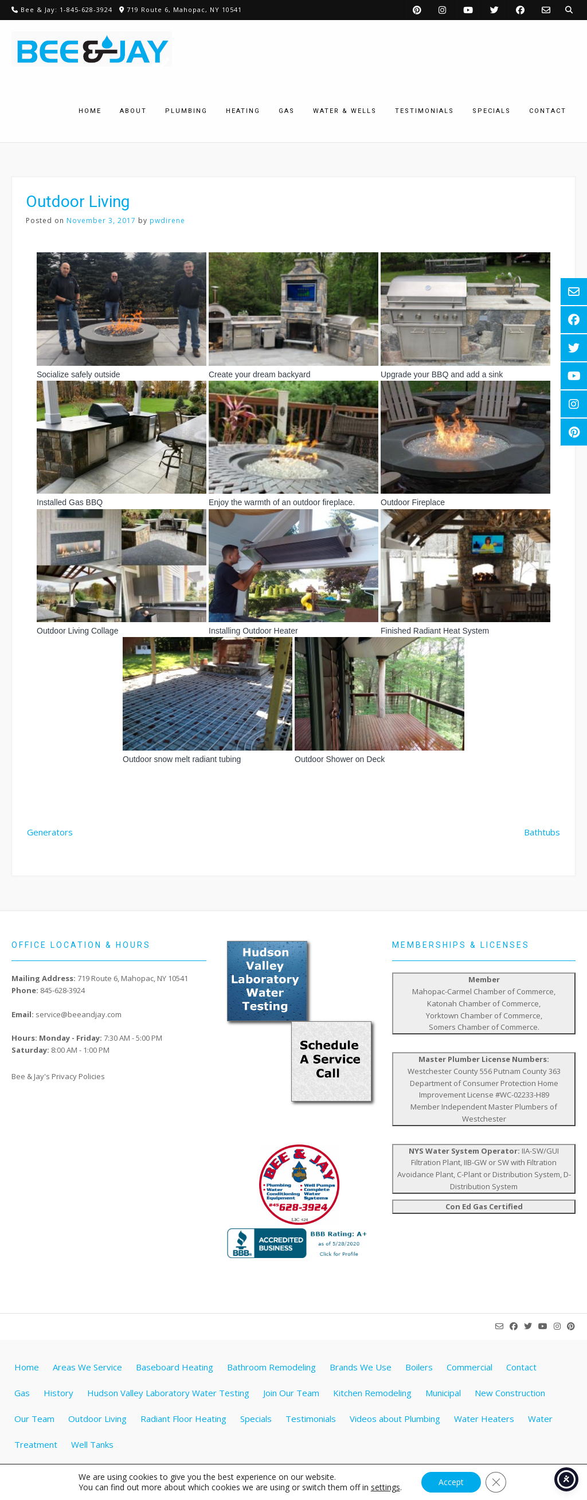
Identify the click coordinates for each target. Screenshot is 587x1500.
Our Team (34, 1418)
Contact (521, 1367)
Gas (22, 1393)
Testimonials (310, 1418)
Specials (256, 1418)
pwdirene (167, 220)
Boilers (419, 1367)
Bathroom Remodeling (271, 1367)
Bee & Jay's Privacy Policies (58, 1076)
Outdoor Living (97, 1418)
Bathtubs (542, 832)
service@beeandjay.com (79, 1014)
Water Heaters (484, 1418)
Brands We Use (361, 1367)
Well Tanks (92, 1444)
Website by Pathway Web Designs (298, 1480)
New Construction (510, 1393)
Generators (50, 832)
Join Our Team (291, 1393)
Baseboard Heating (174, 1367)
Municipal (443, 1393)
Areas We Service (87, 1367)
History (58, 1393)
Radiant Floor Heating (183, 1418)
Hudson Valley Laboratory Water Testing (168, 1393)
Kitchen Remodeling (372, 1393)
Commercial (469, 1367)
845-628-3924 (62, 990)
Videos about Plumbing (395, 1418)
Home (26, 1367)
